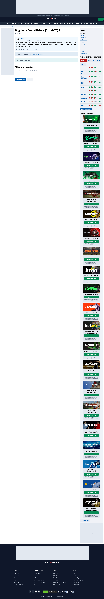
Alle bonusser (85, 521)
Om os (74, 576)
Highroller (83, 94)
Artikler (43, 23)
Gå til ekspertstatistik (86, 109)
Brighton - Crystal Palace (36, 54)
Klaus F (83, 102)
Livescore (55, 23)
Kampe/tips (11, 26)
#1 (17, 49)
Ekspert (83, 60)
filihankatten (84, 98)
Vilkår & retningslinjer (78, 580)
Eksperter (16, 580)
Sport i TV (62, 23)
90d (82, 64)
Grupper (82, 51)
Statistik (77, 23)
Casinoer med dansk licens (40, 582)
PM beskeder (83, 53)
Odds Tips (16, 573)
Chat (81, 49)
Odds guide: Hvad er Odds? (59, 582)
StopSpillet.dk (67, 15)
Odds (21, 23)
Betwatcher (70, 23)
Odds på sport (17, 576)
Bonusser (36, 23)
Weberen (83, 68)
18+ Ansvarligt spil (58, 596)
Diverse (82, 42)
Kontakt (74, 573)
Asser (82, 87)
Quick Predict (96, 60)
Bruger (90, 60)
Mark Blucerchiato (84, 77)
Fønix (82, 105)
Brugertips (83, 38)
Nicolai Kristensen (83, 83)
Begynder (82, 44)
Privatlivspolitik (76, 582)
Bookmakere (28, 23)
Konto (101, 19)
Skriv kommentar (20, 79)
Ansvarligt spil (56, 584)
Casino (92, 23)
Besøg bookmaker (91, 128)
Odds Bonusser (37, 576)
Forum (49, 23)
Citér (36, 49)
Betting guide (84, 23)
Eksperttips (15, 23)
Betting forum (56, 573)
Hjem (2, 26)
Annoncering (75, 578)
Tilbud (34, 584)
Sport (9, 23)
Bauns (82, 91)
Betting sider (36, 573)
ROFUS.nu (49, 15)
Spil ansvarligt (39, 15)
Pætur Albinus (83, 72)
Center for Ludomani (19, 584)
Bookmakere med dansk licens (41, 580)
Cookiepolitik (75, 584)
